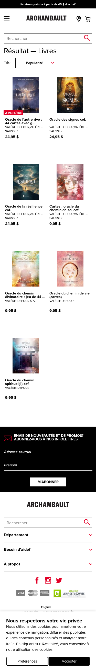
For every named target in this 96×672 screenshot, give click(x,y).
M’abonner (48, 482)
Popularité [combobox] (34, 63)
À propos (12, 564)
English (46, 607)
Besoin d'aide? (17, 549)
